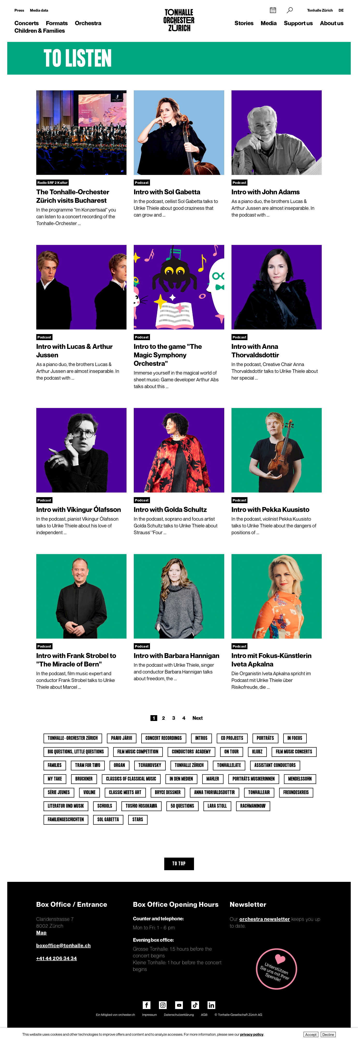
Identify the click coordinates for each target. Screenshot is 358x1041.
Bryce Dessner (168, 793)
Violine (89, 793)
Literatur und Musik (66, 806)
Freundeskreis (296, 793)
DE (341, 10)
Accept (311, 1034)
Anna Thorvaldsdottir (214, 793)
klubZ (257, 752)
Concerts (27, 23)
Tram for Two (87, 765)
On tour (231, 752)
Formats (57, 23)
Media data (39, 10)
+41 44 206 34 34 (56, 958)
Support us (298, 23)
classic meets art (125, 793)
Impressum (149, 1015)
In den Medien (181, 779)
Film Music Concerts (294, 752)
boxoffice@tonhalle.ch (63, 945)
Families (55, 765)
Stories (244, 23)
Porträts (265, 738)
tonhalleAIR (259, 793)
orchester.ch (126, 1015)
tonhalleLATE (229, 765)
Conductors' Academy (191, 752)
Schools (104, 806)
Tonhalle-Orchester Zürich (73, 738)
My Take (55, 779)
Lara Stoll (217, 806)
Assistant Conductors (275, 765)
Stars (138, 820)
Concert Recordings (164, 738)
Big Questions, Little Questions (76, 752)
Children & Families (40, 30)
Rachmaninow (253, 806)
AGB (204, 1015)
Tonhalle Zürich (320, 10)
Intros (201, 738)
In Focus (295, 738)
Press (19, 10)
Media (269, 23)
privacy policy (251, 1034)
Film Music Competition (138, 752)
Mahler (213, 779)
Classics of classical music (131, 779)
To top (179, 864)
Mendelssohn (300, 779)
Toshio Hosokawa (141, 806)
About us (331, 23)
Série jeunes (59, 793)
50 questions (182, 806)
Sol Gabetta (108, 820)
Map (41, 933)
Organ (119, 765)
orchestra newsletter (264, 919)
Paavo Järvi (121, 738)
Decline (328, 1034)
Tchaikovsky (150, 765)
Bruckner (84, 779)
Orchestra (88, 23)
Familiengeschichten (66, 820)
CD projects (232, 738)
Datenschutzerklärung (179, 1015)
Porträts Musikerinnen (254, 779)
